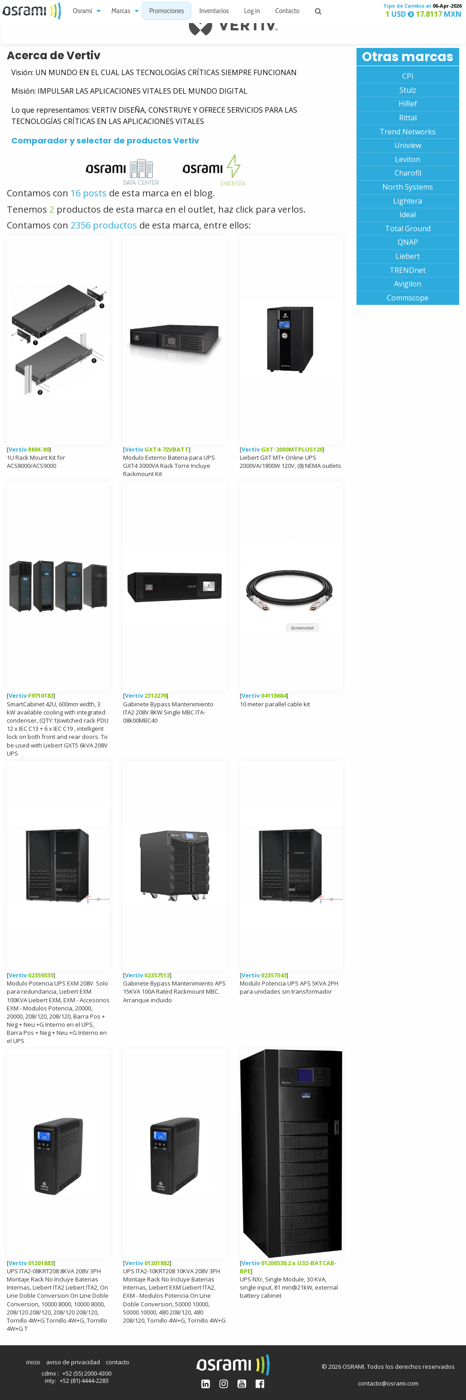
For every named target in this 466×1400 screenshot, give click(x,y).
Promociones (166, 11)
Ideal (407, 214)
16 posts (90, 193)
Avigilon (407, 284)
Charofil (408, 173)
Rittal (408, 118)
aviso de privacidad (73, 1362)
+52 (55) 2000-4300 (86, 1373)
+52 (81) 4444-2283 (84, 1380)
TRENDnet (408, 270)
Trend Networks (408, 132)
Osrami (82, 11)
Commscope (407, 298)
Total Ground (408, 228)
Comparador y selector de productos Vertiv (105, 140)
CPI (408, 76)
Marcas (120, 11)
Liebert (407, 256)
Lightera (407, 201)
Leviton (407, 159)
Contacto (288, 11)
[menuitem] (84, 11)
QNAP (408, 242)
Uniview (408, 145)
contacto (117, 1362)
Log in (252, 11)
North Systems (407, 187)
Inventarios (213, 11)
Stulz (407, 90)
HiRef (408, 104)
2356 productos (104, 225)
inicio (33, 1362)
